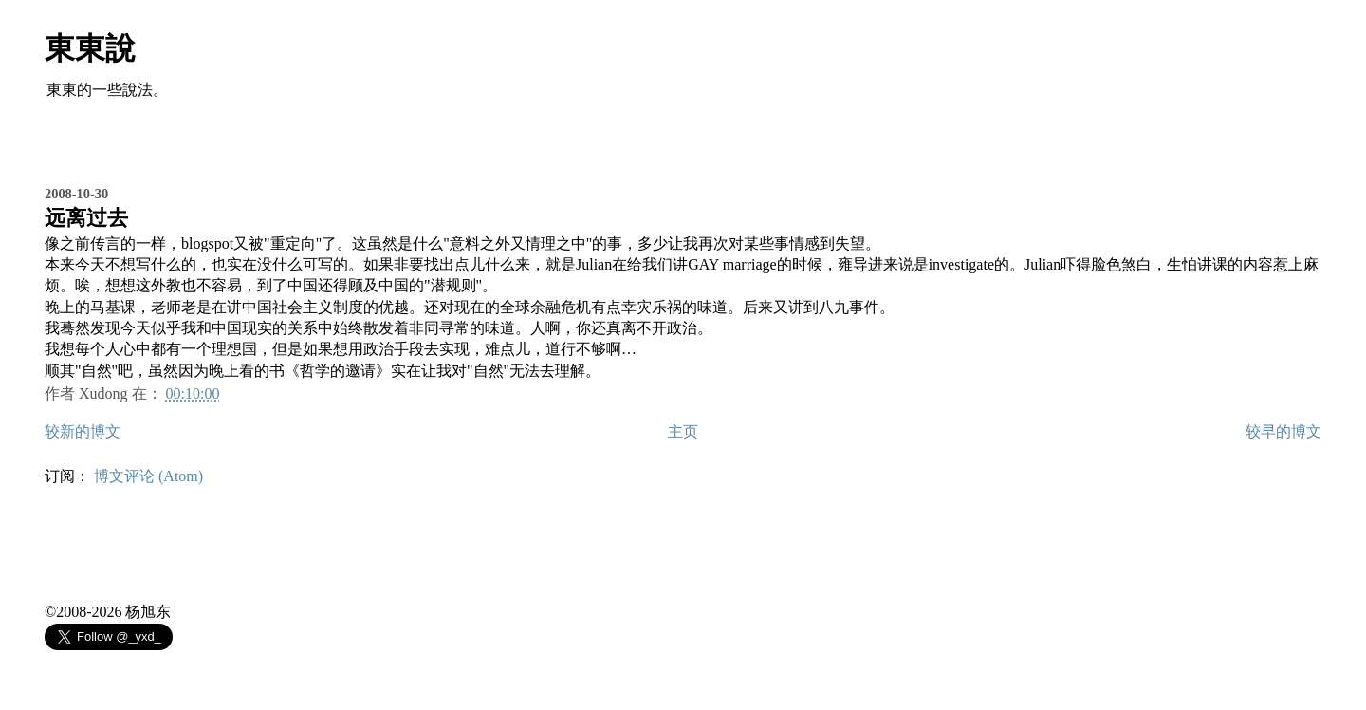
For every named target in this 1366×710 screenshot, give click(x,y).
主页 (683, 431)
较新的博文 (82, 431)
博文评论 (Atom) (148, 476)
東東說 (90, 48)
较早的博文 (1283, 431)
